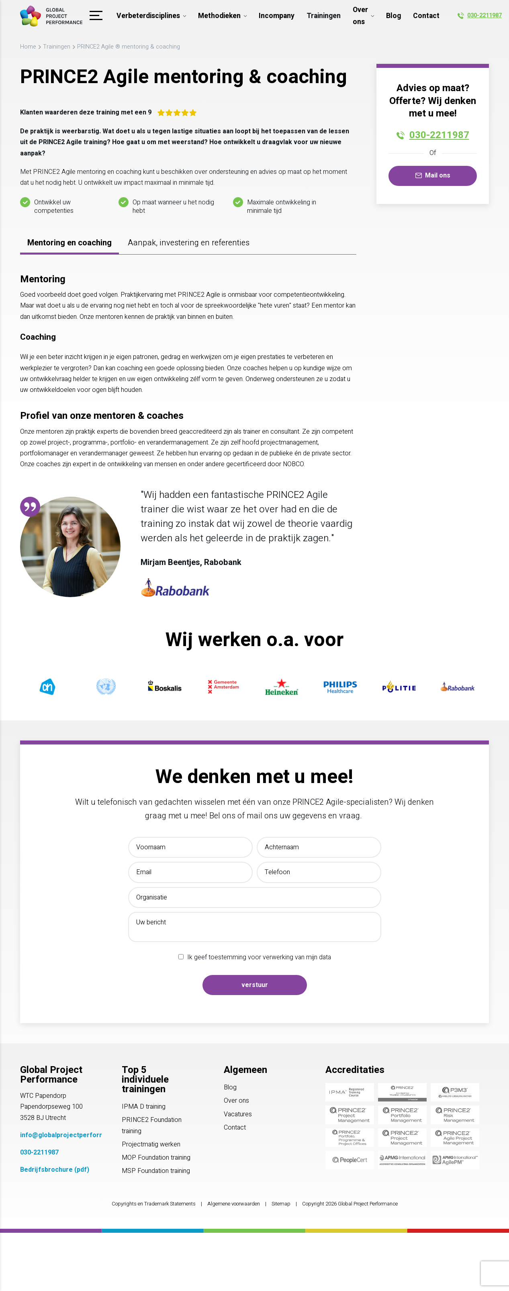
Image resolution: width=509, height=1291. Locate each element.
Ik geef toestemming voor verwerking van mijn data (259, 957)
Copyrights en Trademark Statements (154, 1203)
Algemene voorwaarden (233, 1203)
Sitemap (281, 1203)
